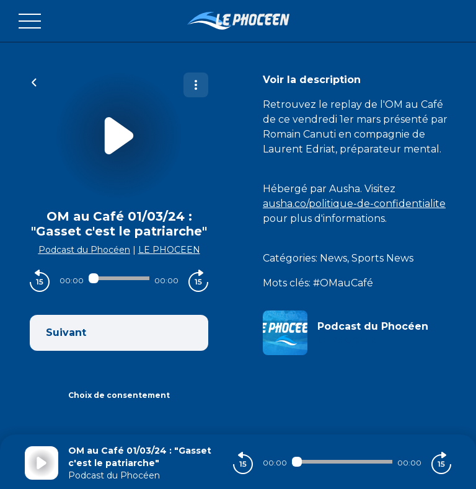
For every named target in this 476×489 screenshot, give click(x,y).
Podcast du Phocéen (84, 249)
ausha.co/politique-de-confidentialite (354, 203)
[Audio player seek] (119, 278)
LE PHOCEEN (169, 249)
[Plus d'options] (195, 85)
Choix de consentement (119, 395)
